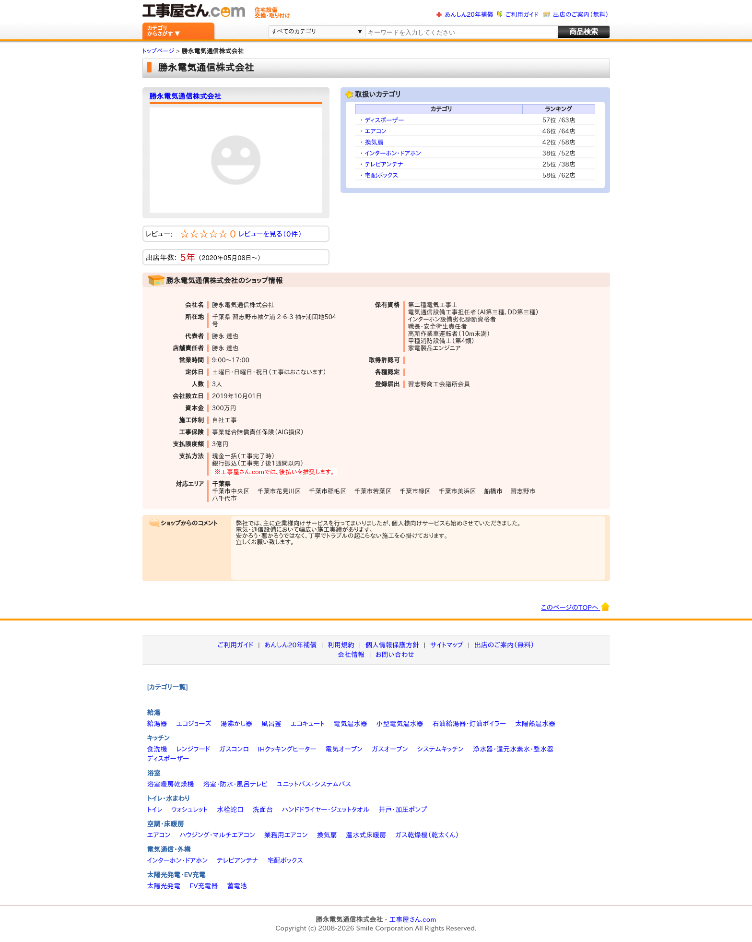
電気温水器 (350, 723)
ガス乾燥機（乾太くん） (427, 835)
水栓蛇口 (230, 809)
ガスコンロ (234, 749)
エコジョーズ (193, 723)
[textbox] (460, 32)
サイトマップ (446, 645)
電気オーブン (344, 749)
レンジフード (193, 749)
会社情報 (351, 654)
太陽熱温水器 (535, 723)
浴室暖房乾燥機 (170, 784)
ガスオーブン (390, 749)
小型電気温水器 (399, 723)
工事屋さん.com (412, 919)
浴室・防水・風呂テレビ (235, 784)
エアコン (376, 131)
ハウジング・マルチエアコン (217, 835)
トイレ (155, 809)
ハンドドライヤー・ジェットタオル (326, 809)
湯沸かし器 (236, 723)
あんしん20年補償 (469, 15)
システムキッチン (440, 749)
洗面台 (263, 809)
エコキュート (308, 723)
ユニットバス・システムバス (314, 784)
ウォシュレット (189, 809)
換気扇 (374, 142)
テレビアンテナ (384, 164)
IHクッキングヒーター (287, 749)
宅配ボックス (381, 175)
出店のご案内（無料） (581, 15)
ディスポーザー (384, 120)
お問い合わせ (395, 654)
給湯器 (157, 723)
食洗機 (157, 749)
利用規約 (341, 645)
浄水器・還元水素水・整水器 (513, 749)
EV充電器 (203, 885)
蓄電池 (237, 885)
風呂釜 (271, 723)
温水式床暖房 (366, 835)
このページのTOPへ (575, 606)
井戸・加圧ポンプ (402, 809)
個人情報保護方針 (392, 645)
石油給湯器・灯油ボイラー (469, 723)
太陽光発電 (164, 885)
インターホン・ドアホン (393, 153)
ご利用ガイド (522, 15)
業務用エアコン (286, 835)
